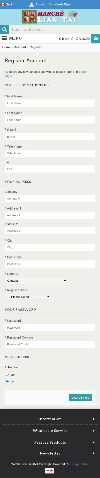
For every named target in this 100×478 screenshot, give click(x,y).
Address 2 (11, 224)
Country (12, 274)
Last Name (14, 113)
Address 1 (14, 208)
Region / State (17, 290)
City (9, 240)
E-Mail (11, 130)
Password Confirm (20, 337)
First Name (14, 96)
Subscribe (11, 367)
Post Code (14, 257)
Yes (10, 375)
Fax (7, 162)
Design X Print (79, 464)
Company (11, 191)
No (10, 382)
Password (14, 321)
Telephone (14, 146)
